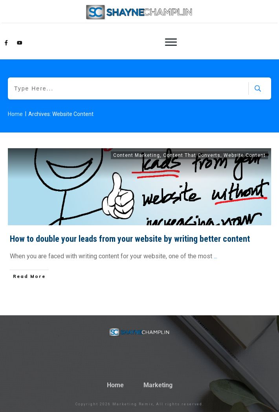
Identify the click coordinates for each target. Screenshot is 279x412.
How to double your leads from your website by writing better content (130, 239)
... (215, 256)
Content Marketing (136, 155)
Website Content (245, 155)
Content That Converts (191, 155)
